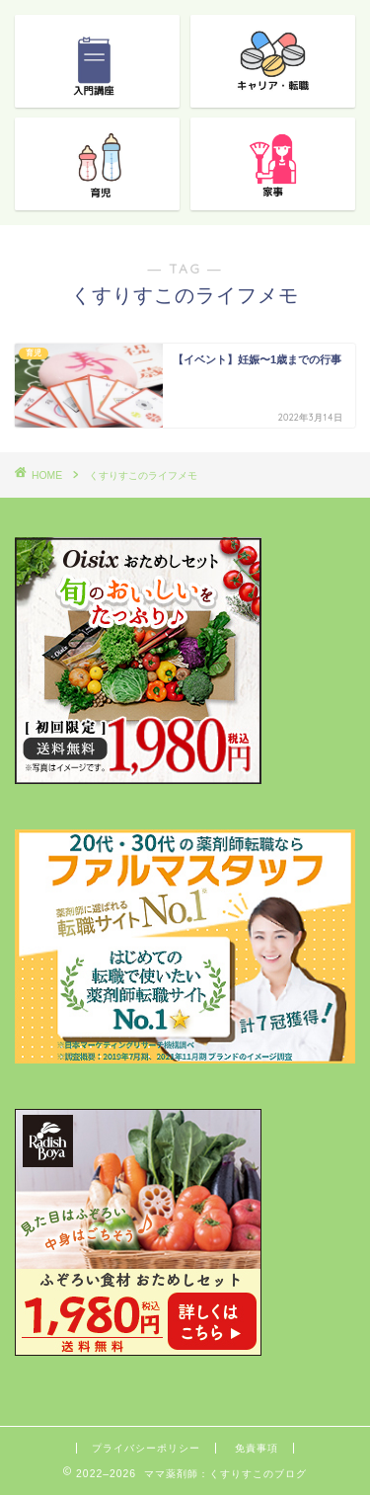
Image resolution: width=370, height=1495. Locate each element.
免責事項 (256, 1448)
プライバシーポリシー (146, 1448)
